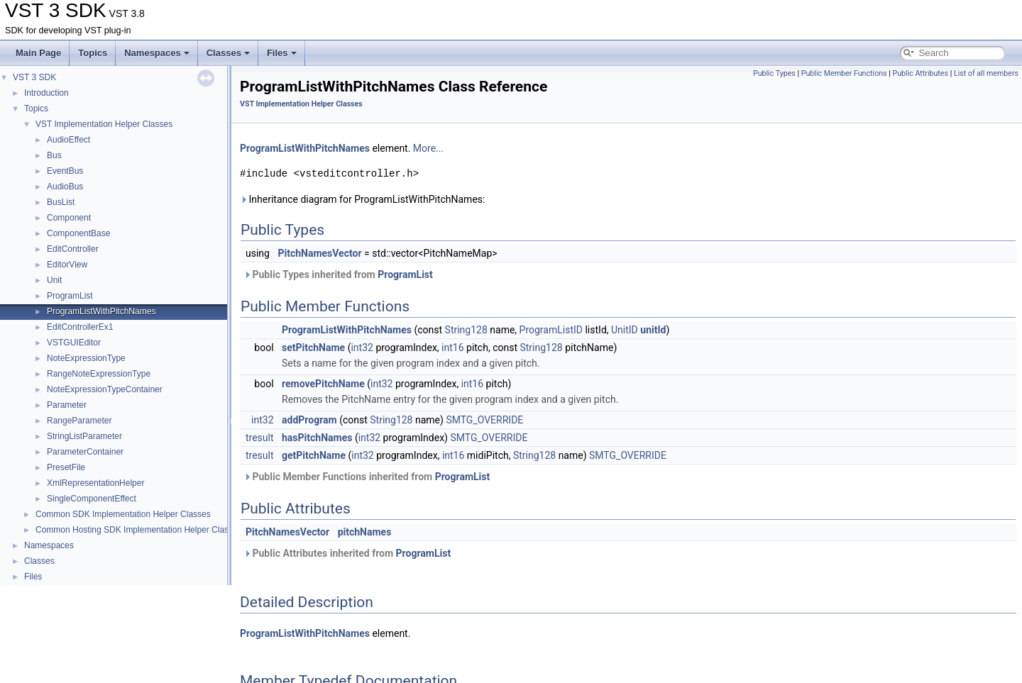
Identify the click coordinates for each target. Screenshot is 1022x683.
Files (282, 53)
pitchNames (365, 532)
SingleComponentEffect (91, 499)
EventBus (65, 171)
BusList (61, 202)
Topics (92, 53)
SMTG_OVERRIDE (484, 420)
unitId (653, 329)
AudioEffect (68, 140)
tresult (260, 437)
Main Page (38, 53)
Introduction (46, 93)
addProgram (309, 420)
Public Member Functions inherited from (366, 476)
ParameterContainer (85, 452)
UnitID (624, 329)
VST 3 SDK (34, 77)
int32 (362, 347)
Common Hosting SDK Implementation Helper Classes (138, 530)
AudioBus (65, 186)
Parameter (67, 405)
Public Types (774, 73)
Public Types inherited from (338, 274)
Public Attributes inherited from (347, 553)
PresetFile (66, 467)
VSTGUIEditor (74, 343)
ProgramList (70, 296)
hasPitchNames (317, 437)
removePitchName (323, 383)
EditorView (67, 265)
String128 (466, 329)
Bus (54, 155)
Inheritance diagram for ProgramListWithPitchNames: (362, 199)
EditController (73, 249)
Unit (54, 280)
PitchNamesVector (319, 253)
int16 (452, 347)
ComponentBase (78, 233)
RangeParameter (79, 421)
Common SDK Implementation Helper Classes (123, 514)
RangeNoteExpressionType (98, 374)
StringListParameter (84, 436)
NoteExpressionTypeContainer (105, 389)
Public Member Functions (844, 73)
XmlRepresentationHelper (95, 483)
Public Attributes (920, 73)
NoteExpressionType (86, 358)
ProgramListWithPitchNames (101, 311)
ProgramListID (551, 329)
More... (428, 148)
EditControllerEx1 (80, 327)
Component (69, 218)
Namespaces (156, 53)
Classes (228, 53)
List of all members (986, 73)
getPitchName (314, 455)
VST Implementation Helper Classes (103, 124)
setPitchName (313, 347)
